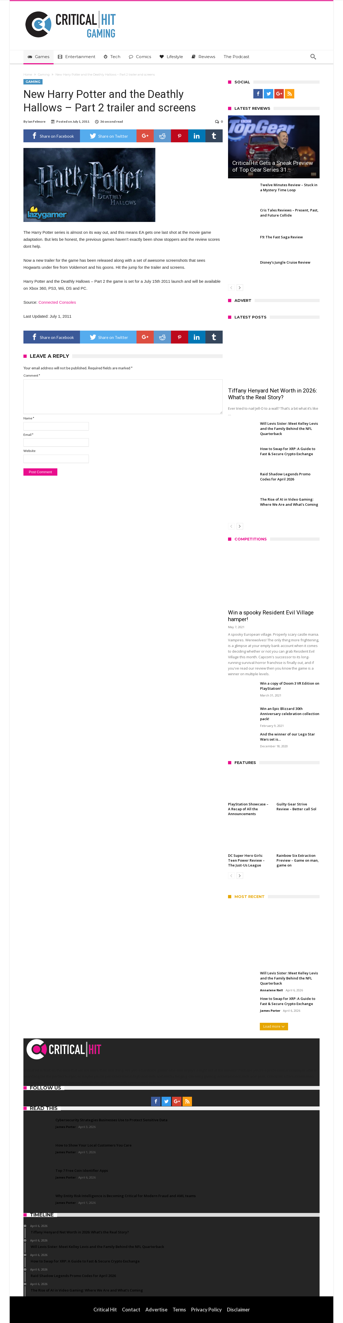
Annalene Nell (271, 990)
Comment (31, 375)
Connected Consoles (57, 302)
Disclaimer (238, 1310)
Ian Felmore (37, 121)
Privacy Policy (206, 1310)
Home (27, 74)
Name (28, 418)
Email (28, 435)
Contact (131, 1310)
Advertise (156, 1310)
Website (29, 451)
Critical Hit (105, 1310)
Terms (179, 1310)
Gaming (44, 74)
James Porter (270, 1011)
